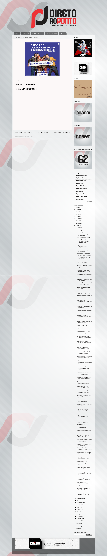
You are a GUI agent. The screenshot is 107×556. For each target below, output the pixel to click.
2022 (76, 216)
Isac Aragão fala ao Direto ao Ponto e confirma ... (84, 311)
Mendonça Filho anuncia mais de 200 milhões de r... (84, 261)
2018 (76, 225)
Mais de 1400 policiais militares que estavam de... (84, 448)
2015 (76, 523)
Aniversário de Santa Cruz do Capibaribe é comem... (84, 266)
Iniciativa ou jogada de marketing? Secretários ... (84, 387)
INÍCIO (17, 33)
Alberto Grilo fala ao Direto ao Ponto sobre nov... (84, 322)
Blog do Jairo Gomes (81, 185)
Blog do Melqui (80, 199)
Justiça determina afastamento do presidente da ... (84, 362)
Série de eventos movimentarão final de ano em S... (84, 302)
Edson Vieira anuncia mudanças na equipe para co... (84, 343)
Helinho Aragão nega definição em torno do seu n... (84, 327)
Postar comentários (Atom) (26, 136)
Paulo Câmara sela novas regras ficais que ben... (83, 468)
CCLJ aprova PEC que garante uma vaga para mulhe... (83, 410)
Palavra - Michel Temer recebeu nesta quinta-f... (83, 348)
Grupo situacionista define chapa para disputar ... (83, 238)
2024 (76, 211)
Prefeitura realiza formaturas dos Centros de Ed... (84, 421)
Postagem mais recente (23, 132)
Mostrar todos (89, 201)
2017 (76, 227)
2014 (76, 526)
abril (78, 514)
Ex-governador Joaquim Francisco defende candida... (83, 246)
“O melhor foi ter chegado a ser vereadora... (84, 234)
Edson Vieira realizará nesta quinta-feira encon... (84, 396)
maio (78, 511)
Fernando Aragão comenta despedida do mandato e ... (84, 288)
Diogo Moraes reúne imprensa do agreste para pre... (84, 463)
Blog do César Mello (81, 196)
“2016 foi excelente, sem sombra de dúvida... (83, 242)
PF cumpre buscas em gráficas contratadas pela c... (84, 317)
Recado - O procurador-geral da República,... (84, 445)
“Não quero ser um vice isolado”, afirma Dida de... (84, 292)
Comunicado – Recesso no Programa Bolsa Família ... (84, 270)
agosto (79, 505)
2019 (76, 223)
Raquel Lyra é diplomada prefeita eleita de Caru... (83, 457)
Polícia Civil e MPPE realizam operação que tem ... (84, 440)
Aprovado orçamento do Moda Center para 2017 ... (84, 435)
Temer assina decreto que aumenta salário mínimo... (84, 254)
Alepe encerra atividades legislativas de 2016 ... (83, 382)
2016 (76, 230)
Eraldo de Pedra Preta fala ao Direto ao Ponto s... (84, 296)
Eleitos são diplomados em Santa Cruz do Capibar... (84, 489)
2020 (76, 221)
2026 (76, 207)
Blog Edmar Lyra (80, 178)
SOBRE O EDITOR (37, 33)
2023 (76, 214)
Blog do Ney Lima (80, 194)
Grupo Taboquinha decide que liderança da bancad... (84, 275)
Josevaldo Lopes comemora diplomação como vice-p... (84, 478)
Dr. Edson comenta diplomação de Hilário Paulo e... (83, 484)
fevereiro (79, 518)
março (78, 516)
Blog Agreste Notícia (81, 175)
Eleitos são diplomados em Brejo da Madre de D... (83, 493)
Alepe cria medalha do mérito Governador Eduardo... (84, 357)
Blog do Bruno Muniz (81, 188)
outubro (79, 500)
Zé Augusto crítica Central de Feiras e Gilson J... (84, 400)
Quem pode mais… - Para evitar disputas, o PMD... (83, 332)
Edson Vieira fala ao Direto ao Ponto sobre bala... (84, 352)
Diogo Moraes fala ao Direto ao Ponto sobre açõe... (84, 431)
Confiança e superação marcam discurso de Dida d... (84, 473)
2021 (76, 218)
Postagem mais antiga (62, 132)
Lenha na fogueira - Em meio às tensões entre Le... (84, 391)
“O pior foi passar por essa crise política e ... (83, 258)
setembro (79, 502)
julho (78, 507)
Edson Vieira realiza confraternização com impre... (83, 368)
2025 (76, 209)
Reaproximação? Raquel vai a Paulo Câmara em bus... (84, 405)
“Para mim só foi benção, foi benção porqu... (84, 250)
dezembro (79, 232)
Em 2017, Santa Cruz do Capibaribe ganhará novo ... (84, 338)
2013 (76, 528)
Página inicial (43, 132)
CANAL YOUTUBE (51, 33)
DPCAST (62, 33)
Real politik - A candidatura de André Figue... (84, 307)
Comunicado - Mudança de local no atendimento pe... (84, 378)
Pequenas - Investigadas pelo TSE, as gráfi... (84, 280)
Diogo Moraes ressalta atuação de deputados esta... (83, 416)
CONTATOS (25, 33)
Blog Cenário (79, 191)
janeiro (79, 521)
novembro (79, 498)
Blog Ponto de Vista (81, 180)
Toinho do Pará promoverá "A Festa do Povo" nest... (84, 283)
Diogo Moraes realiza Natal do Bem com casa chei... (84, 453)
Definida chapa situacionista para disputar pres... (84, 373)
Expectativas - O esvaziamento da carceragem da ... (82, 426)
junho (78, 509)
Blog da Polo (79, 183)
